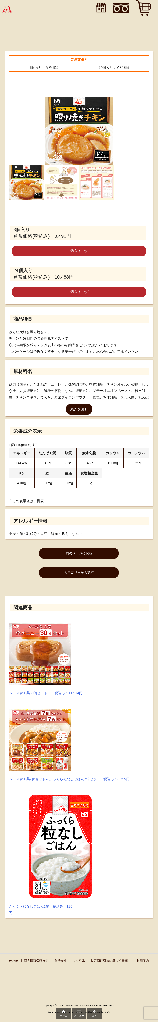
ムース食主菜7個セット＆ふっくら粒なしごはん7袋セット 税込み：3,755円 (69, 779)
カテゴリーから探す (79, 572)
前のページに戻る (79, 553)
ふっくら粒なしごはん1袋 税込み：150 (40, 906)
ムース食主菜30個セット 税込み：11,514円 (45, 693)
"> (100, 7)
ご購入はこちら (79, 251)
